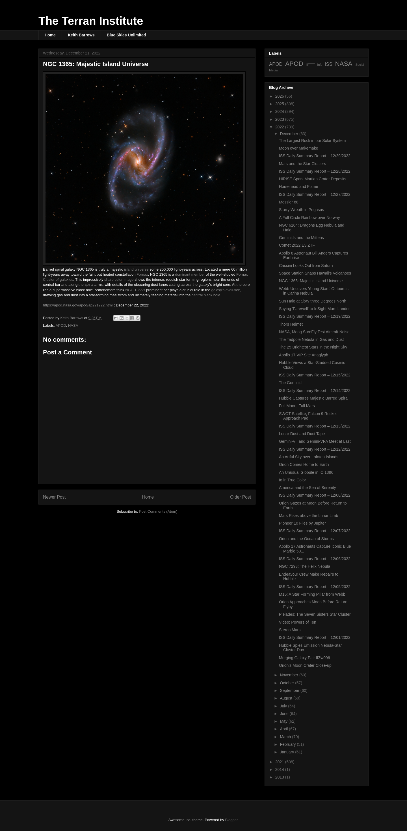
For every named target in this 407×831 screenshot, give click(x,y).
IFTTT (310, 64)
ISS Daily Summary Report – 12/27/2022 (314, 194)
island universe (136, 269)
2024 (280, 111)
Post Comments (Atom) (158, 511)
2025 (280, 104)
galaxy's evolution (225, 290)
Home (50, 35)
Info (319, 64)
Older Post (240, 497)
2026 (280, 96)
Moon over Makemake (298, 148)
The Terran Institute (90, 21)
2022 (280, 127)
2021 (280, 762)
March (286, 736)
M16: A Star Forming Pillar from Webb (312, 594)
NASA (73, 325)
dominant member (190, 274)
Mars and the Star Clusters (302, 163)
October (287, 683)
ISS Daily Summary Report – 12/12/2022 (314, 449)
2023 (280, 119)
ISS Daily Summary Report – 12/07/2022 (314, 531)
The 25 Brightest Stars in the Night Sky (313, 347)
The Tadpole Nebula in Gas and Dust (311, 339)
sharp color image (118, 279)
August (286, 698)
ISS (328, 64)
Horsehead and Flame (298, 186)
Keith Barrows (81, 35)
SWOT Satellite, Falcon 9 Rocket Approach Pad (308, 416)
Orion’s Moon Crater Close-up (305, 665)
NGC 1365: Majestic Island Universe (311, 281)
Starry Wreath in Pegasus (301, 209)
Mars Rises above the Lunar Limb (308, 515)
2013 (280, 777)
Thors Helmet (291, 324)
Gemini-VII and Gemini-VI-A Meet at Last (315, 441)
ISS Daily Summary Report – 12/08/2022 (314, 495)
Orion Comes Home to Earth (304, 464)
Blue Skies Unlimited (126, 35)
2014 (280, 769)
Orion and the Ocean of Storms (306, 538)
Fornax (142, 274)
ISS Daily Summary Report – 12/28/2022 (314, 171)
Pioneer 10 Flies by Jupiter (302, 523)
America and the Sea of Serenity (307, 487)
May (284, 721)
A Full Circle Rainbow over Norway (309, 217)
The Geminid (290, 382)
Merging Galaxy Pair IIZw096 (304, 657)
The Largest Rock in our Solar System (312, 140)
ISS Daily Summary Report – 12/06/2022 (314, 558)
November (289, 675)
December (289, 133)
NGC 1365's (135, 290)
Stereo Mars (289, 630)
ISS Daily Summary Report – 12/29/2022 (314, 156)
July (284, 706)
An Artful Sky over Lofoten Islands (308, 457)
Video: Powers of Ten (297, 622)
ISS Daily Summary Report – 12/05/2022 (314, 586)
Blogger (231, 820)
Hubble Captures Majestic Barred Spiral (313, 398)
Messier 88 (288, 202)
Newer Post (54, 497)
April (284, 729)
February (288, 744)
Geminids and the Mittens (301, 237)
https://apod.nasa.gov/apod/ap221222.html (77, 305)
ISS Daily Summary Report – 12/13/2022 (314, 426)
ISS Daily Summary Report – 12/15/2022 (314, 375)
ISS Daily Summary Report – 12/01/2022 (314, 637)
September (290, 690)
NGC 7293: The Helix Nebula (304, 566)
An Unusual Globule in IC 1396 (306, 472)
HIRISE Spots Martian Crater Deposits (312, 179)
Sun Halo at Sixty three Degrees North (312, 301)
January (287, 752)
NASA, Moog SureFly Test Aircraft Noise (314, 332)
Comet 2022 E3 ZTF (297, 245)
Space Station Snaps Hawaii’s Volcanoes (315, 273)
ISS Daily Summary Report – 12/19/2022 (314, 316)
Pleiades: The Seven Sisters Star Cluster (314, 614)
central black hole (206, 295)
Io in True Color (292, 480)
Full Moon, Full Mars (297, 406)
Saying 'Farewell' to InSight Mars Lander (314, 308)
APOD (61, 325)
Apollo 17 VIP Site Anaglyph (303, 355)
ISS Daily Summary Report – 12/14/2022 (314, 390)
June (284, 713)
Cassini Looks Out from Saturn (306, 265)
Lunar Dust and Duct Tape (302, 433)
